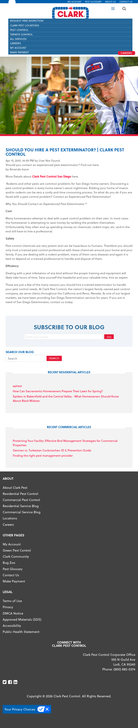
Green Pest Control (17, 550)
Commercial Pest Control (21, 499)
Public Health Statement (21, 631)
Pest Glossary (93, 1)
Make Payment (14, 581)
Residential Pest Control (20, 493)
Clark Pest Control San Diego (51, 176)
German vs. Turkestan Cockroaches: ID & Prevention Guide (52, 450)
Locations (10, 518)
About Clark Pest (15, 487)
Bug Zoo (9, 562)
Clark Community (16, 556)
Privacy (8, 606)
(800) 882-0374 (124, 669)
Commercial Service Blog (21, 512)
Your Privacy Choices (19, 709)
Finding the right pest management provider (43, 455)
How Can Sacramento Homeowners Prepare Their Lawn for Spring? (58, 391)
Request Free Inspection (26, 21)
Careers (15, 43)
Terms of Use (12, 600)
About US (110, 1)
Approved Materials (17, 619)
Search (54, 358)
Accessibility (12, 625)
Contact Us (125, 1)
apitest (17, 386)
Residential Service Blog (21, 505)
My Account (74, 1)
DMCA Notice (13, 613)
